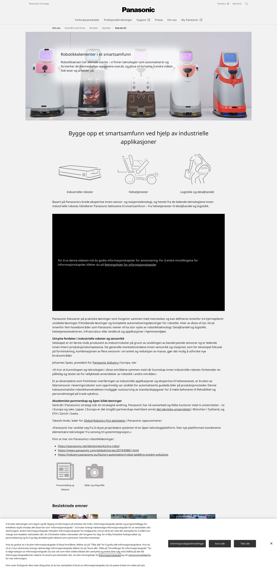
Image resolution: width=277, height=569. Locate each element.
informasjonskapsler (110, 556)
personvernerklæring (139, 556)
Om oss (56, 28)
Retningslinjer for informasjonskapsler (130, 265)
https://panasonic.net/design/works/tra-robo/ (89, 446)
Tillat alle (245, 545)
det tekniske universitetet (174, 409)
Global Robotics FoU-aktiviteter (105, 421)
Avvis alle (220, 545)
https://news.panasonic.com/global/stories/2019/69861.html (98, 450)
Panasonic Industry (106, 363)
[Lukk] (271, 545)
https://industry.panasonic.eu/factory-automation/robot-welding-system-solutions (113, 455)
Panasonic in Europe (39, 3)
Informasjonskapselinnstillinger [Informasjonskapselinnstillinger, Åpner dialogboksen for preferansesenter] (187, 545)
